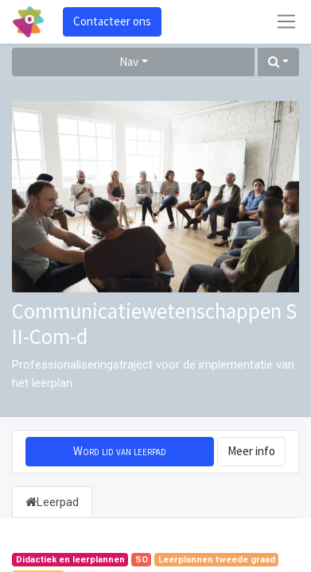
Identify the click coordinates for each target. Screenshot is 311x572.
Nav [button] (128, 61)
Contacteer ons (112, 21)
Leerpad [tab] (52, 502)
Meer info (251, 450)
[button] (278, 62)
